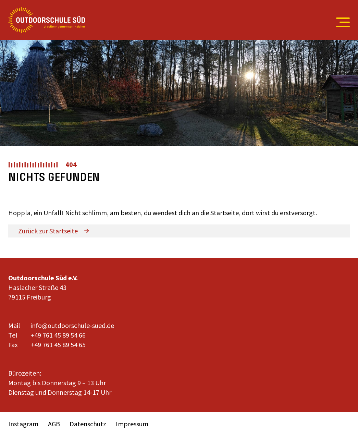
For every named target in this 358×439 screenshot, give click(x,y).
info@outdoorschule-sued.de (72, 325)
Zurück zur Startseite (48, 231)
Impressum (132, 423)
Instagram (23, 423)
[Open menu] (340, 22)
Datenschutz (88, 423)
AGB (54, 423)
